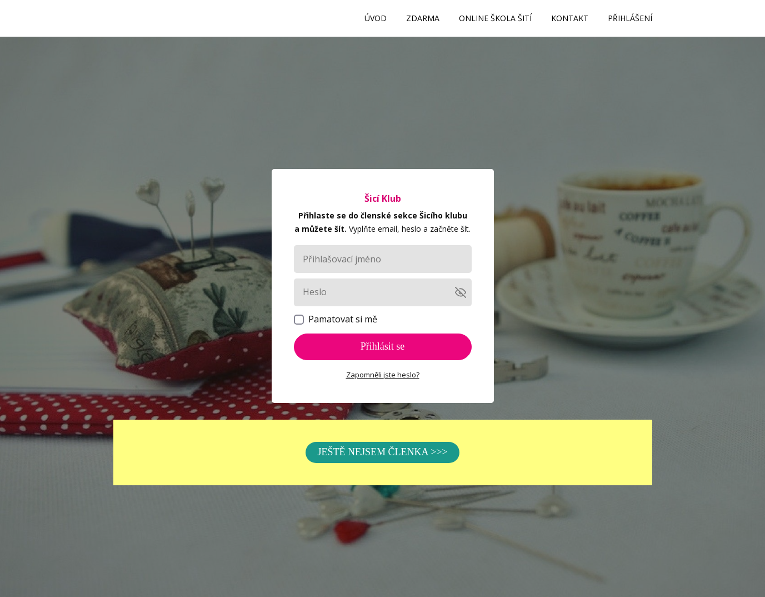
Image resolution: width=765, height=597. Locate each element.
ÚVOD (375, 18)
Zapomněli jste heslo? (382, 375)
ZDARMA (422, 18)
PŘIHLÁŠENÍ (630, 18)
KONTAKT (569, 18)
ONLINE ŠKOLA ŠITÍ (495, 18)
